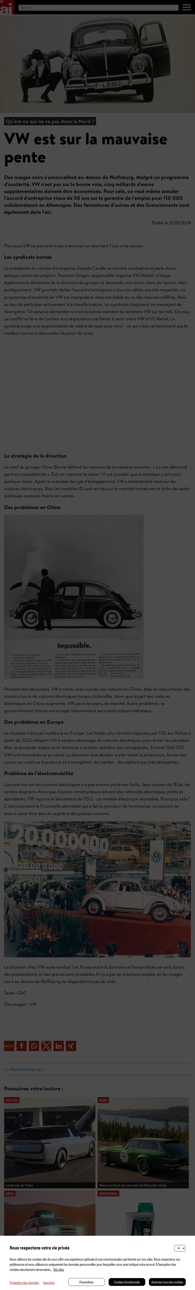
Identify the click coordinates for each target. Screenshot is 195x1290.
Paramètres (86, 1281)
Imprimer (49, 1282)
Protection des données (24, 1282)
